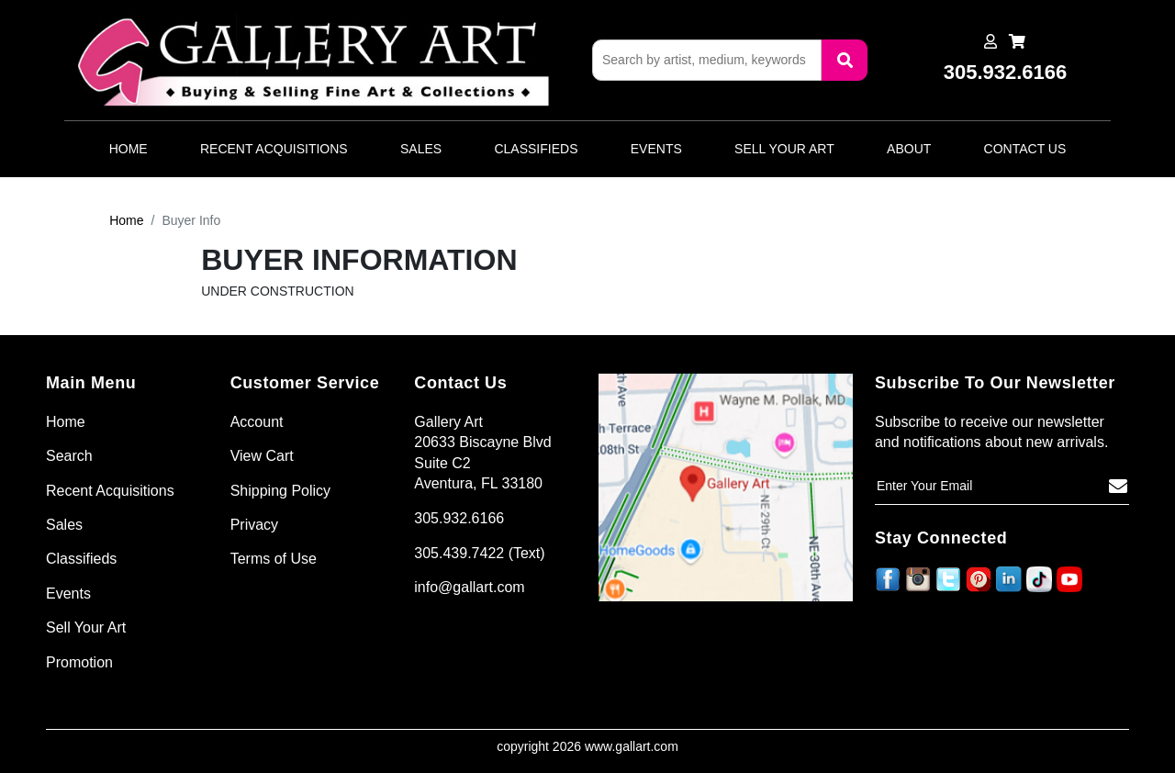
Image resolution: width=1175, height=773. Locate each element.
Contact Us (1025, 148)
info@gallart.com (469, 587)
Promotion (79, 662)
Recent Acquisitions (274, 148)
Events (656, 148)
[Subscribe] (1118, 486)
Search (69, 456)
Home (128, 148)
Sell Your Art (784, 148)
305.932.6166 (459, 518)
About (909, 148)
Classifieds (535, 148)
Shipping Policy (280, 491)
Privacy (254, 524)
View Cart (262, 456)
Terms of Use (273, 558)
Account (257, 422)
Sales (421, 148)
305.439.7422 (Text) (479, 553)
